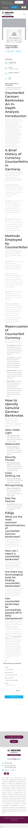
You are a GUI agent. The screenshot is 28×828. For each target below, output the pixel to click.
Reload (18, 687)
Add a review (9, 51)
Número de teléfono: (9, 680)
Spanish (5, 8)
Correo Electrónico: (9, 674)
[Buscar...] (18, 2)
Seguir (18, 51)
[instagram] (25, 7)
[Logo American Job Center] (14, 755)
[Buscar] (24, 2)
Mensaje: (7, 685)
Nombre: (6, 669)
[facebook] (22, 7)
